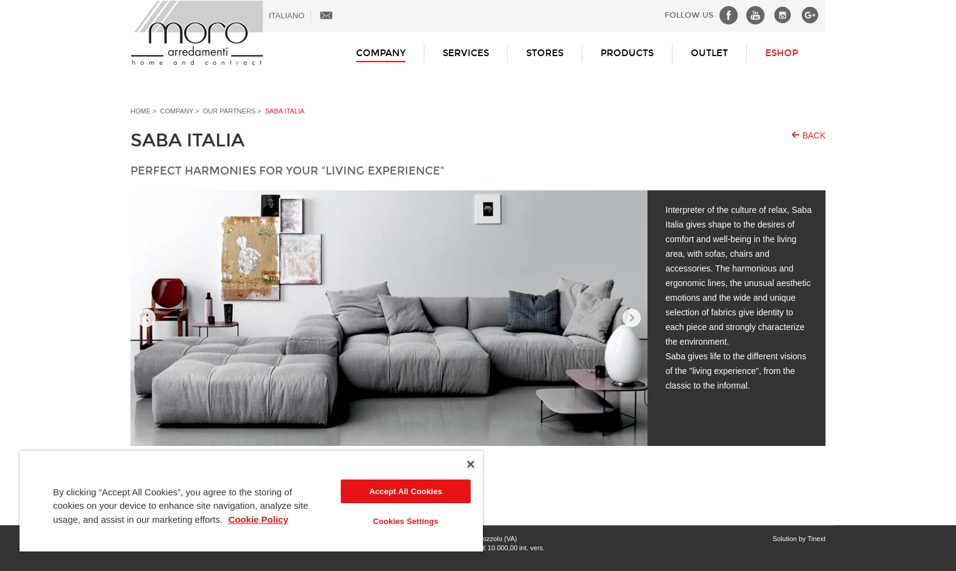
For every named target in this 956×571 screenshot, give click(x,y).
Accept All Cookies (406, 491)
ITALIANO (286, 15)
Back (814, 135)
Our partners (229, 111)
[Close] (470, 464)
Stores (544, 53)
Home (140, 111)
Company (380, 53)
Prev (146, 318)
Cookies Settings (406, 521)
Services (466, 53)
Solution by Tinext (799, 538)
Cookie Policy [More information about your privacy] (258, 519)
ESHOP (781, 53)
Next (631, 318)
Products (627, 53)
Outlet (709, 53)
